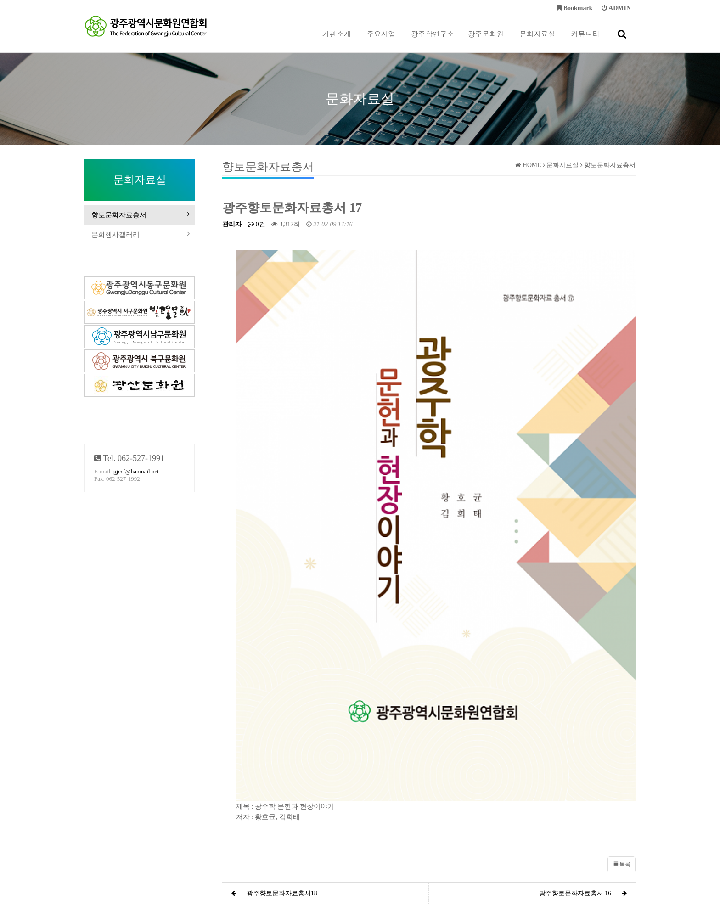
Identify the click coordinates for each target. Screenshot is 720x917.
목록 (621, 693)
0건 (256, 224)
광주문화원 (486, 40)
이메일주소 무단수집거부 (407, 851)
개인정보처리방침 (301, 851)
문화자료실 (537, 40)
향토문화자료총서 (139, 216)
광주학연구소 (432, 40)
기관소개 (336, 40)
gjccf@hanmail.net (136, 479)
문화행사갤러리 (139, 240)
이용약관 (349, 851)
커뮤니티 (585, 40)
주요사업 (381, 40)
